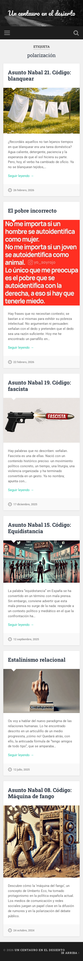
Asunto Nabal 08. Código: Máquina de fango (39, 793)
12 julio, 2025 (21, 769)
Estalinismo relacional (37, 659)
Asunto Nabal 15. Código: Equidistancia (39, 528)
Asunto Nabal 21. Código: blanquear (39, 75)
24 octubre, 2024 (23, 930)
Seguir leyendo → (21, 176)
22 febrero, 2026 (23, 362)
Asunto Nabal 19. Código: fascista (39, 385)
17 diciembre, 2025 (25, 504)
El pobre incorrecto (32, 210)
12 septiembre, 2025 (26, 639)
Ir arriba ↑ (70, 953)
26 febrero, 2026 (23, 190)
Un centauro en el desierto (41, 13)
